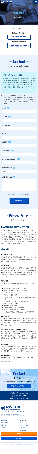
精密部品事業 (4, 423)
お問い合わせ (19, 438)
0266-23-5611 (19, 396)
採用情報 (19, 434)
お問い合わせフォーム (19, 386)
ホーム (15, 29)
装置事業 (3, 425)
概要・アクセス (24, 425)
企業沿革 (22, 427)
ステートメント (24, 423)
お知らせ (23, 430)
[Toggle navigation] (35, 2)
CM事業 (3, 427)
